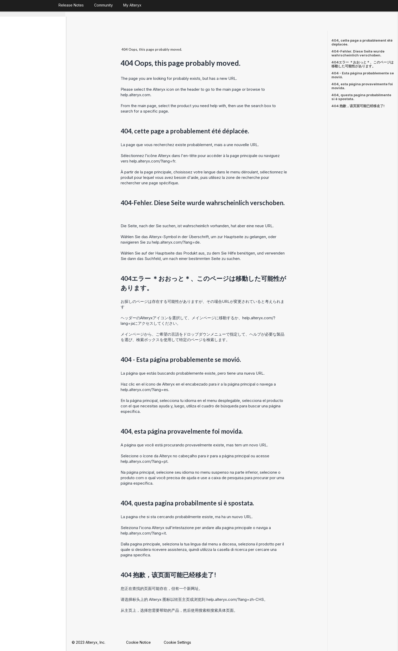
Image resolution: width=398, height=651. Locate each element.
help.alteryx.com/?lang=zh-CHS (236, 599)
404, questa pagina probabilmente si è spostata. (361, 97)
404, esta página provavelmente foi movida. (362, 86)
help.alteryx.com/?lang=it (144, 532)
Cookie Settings (178, 642)
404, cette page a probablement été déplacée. (362, 42)
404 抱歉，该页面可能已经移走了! (357, 106)
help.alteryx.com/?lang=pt (145, 461)
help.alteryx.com (136, 94)
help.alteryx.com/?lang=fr (153, 160)
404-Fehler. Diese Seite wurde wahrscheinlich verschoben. (357, 53)
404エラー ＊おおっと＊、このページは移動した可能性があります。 (362, 64)
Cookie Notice (139, 642)
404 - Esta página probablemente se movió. (362, 75)
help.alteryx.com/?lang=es (145, 389)
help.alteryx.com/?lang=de (177, 241)
